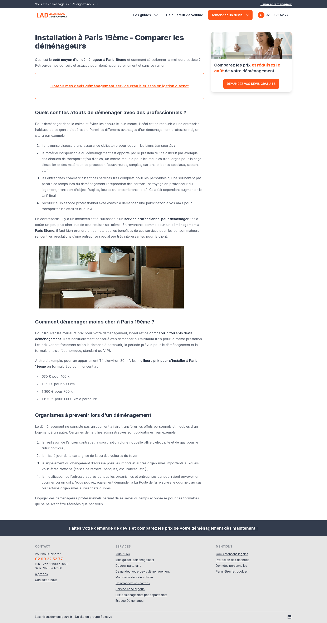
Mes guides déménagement (135, 560)
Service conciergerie (130, 589)
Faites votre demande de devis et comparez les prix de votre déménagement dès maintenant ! (163, 528)
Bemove (106, 616)
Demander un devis (230, 15)
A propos (41, 574)
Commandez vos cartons (133, 583)
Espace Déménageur (276, 4)
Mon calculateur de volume (134, 577)
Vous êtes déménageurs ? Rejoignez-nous (67, 4)
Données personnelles (231, 565)
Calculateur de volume (184, 15)
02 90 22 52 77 (273, 15)
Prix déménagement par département (141, 595)
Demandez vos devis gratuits (251, 83)
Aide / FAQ (123, 554)
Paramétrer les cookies (232, 571)
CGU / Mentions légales (232, 554)
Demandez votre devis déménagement (143, 571)
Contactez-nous (46, 580)
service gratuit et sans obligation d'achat (119, 86)
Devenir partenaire (128, 565)
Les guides (145, 15)
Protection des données (232, 560)
